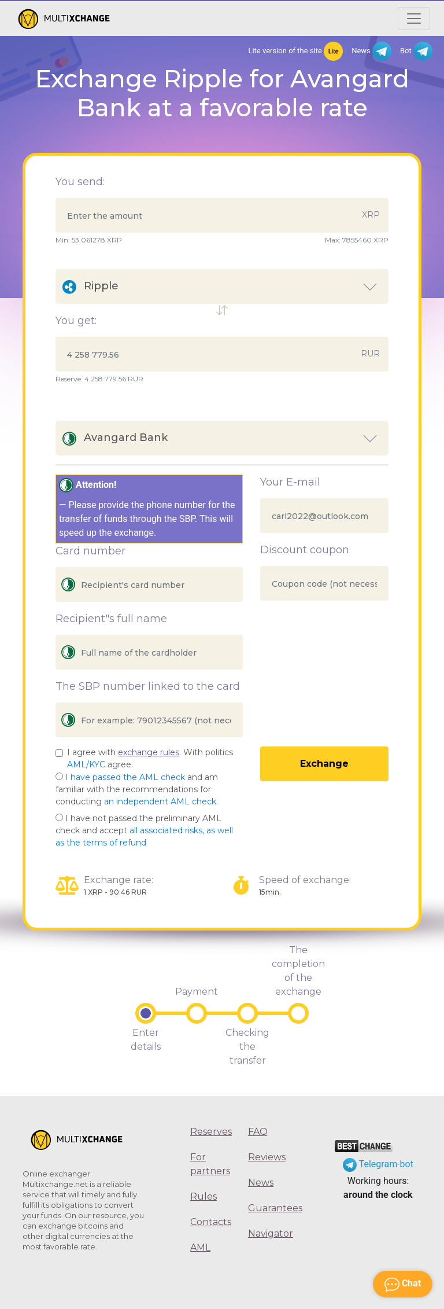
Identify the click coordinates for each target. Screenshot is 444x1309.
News (371, 51)
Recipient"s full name (111, 618)
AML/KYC (86, 764)
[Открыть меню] (414, 18)
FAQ (258, 1131)
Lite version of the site (295, 51)
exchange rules (148, 752)
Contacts (210, 1221)
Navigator (268, 1233)
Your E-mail (290, 482)
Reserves (210, 1131)
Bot (416, 51)
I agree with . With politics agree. (150, 758)
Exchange (324, 763)
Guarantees (268, 1208)
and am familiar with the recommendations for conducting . (137, 789)
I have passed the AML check (125, 777)
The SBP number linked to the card (148, 686)
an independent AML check (160, 801)
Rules (203, 1196)
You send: (80, 181)
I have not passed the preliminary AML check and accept (144, 830)
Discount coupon (304, 549)
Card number (90, 551)
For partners (210, 1164)
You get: (76, 320)
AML (200, 1247)
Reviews (267, 1157)
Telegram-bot (378, 1164)
